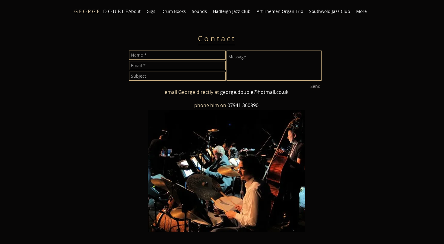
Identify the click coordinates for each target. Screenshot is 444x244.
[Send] (315, 86)
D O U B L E (101, 11)
